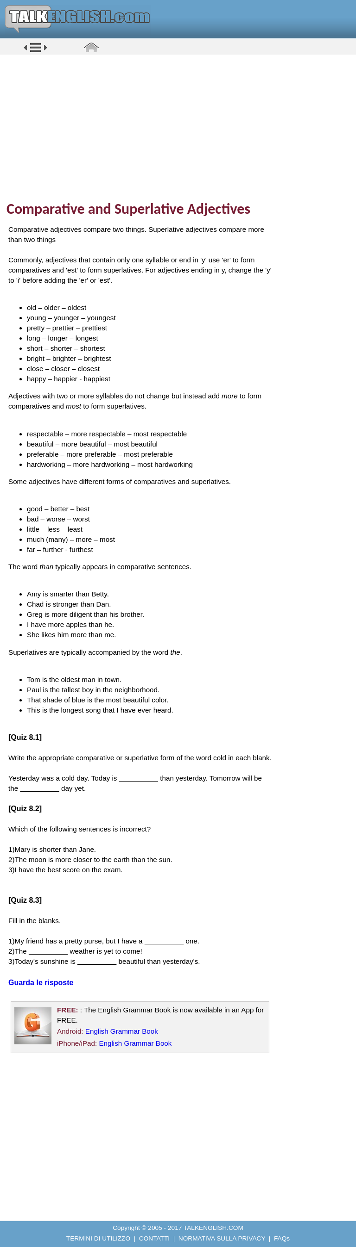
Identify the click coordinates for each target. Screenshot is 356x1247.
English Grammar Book (121, 1031)
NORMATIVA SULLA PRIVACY (221, 1238)
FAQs (282, 1238)
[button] (35, 51)
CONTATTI (154, 1238)
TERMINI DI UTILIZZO (98, 1238)
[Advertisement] (181, 127)
